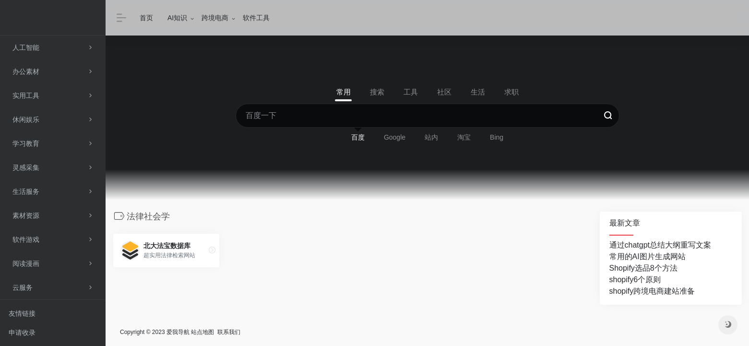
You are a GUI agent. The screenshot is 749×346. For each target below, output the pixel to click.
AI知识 (177, 18)
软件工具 (256, 18)
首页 (146, 18)
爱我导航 (178, 332)
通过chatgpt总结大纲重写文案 (660, 245)
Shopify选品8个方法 (643, 268)
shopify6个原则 (635, 279)
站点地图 (202, 332)
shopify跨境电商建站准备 (652, 291)
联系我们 (228, 332)
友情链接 (22, 313)
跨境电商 (215, 18)
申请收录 (22, 332)
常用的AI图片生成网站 (647, 256)
